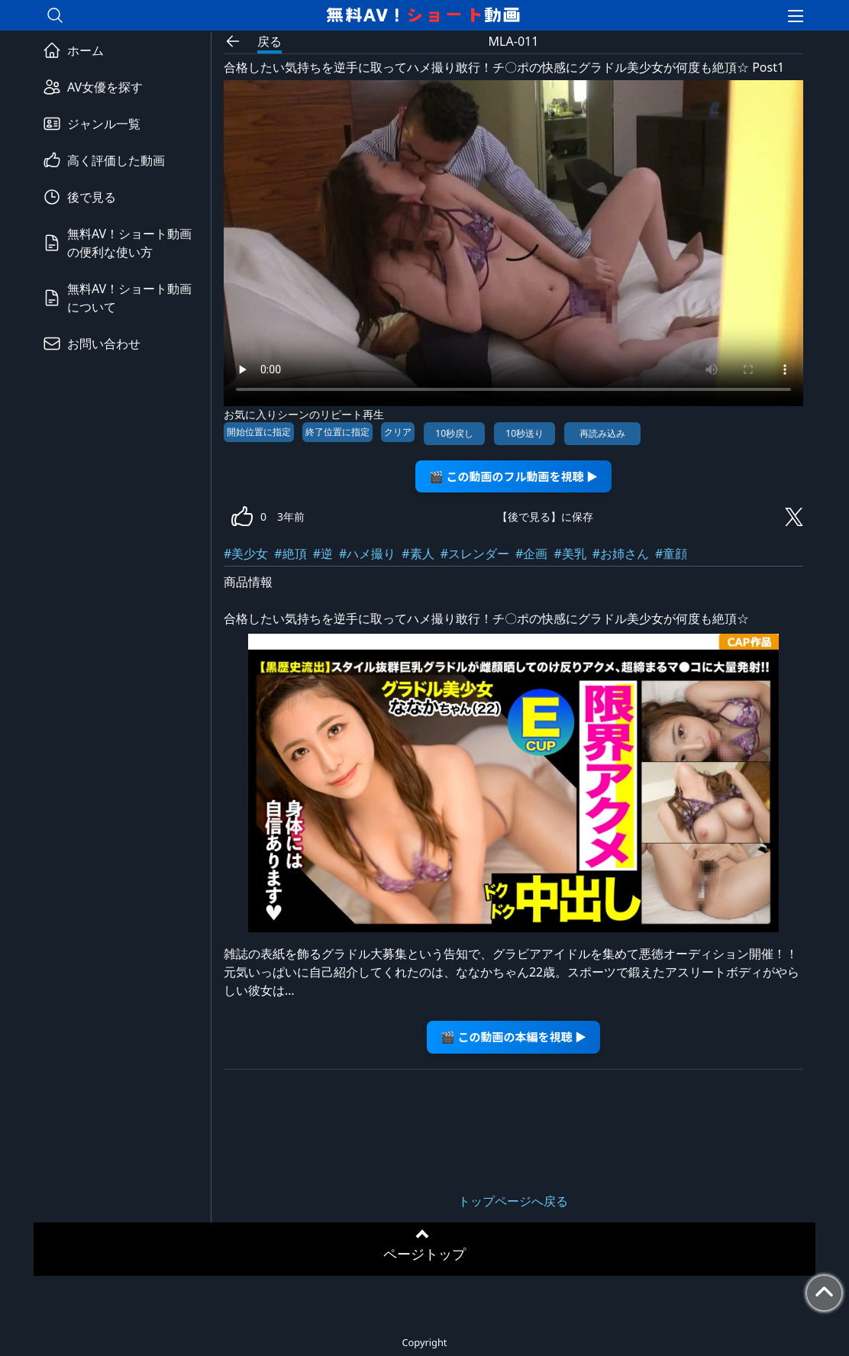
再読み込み (602, 433)
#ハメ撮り (367, 553)
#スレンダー (475, 553)
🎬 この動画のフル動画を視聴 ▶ (513, 476)
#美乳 (570, 553)
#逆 (323, 553)
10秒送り (524, 433)
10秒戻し (454, 433)
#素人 (418, 553)
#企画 (531, 553)
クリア (398, 431)
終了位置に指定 (337, 431)
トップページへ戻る (513, 1201)
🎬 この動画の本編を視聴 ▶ (513, 1036)
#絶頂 (290, 553)
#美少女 (246, 553)
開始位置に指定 (259, 431)
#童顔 (671, 553)
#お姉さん (620, 553)
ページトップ (424, 1254)
